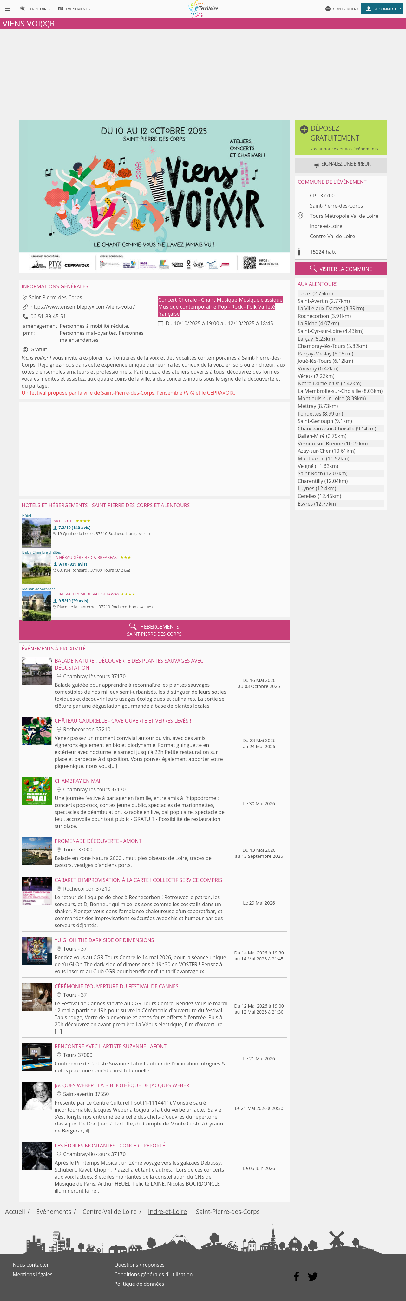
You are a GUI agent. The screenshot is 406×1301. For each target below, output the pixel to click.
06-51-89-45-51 (48, 316)
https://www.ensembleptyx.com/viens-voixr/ (82, 306)
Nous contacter (31, 1264)
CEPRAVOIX (220, 392)
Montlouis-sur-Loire (321, 398)
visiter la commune (341, 268)
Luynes (306, 488)
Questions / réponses (139, 1264)
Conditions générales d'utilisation (153, 1274)
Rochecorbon (313, 316)
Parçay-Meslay (315, 353)
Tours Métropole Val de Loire (344, 215)
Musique (228, 299)
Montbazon (311, 458)
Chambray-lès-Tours (321, 345)
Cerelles (307, 495)
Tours (304, 293)
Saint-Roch (310, 473)
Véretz (305, 376)
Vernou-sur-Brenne (320, 443)
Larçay (305, 338)
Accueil (15, 1211)
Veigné (306, 466)
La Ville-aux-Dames (320, 308)
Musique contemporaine (188, 306)
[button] (341, 137)
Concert (168, 299)
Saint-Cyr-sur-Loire (320, 330)
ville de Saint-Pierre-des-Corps (118, 392)
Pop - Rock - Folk (238, 306)
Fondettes (309, 413)
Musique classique (260, 299)
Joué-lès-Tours (314, 360)
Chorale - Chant (198, 299)
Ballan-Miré (311, 435)
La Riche (308, 323)
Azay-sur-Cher (314, 450)
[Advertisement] (203, 73)
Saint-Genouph (315, 420)
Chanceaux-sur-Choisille (326, 428)
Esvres (305, 503)
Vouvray (307, 368)
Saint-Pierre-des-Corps (336, 205)
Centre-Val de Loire (332, 236)
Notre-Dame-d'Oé (319, 383)
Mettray (307, 406)
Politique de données (139, 1283)
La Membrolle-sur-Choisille (329, 391)
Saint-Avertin (313, 301)
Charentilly (310, 481)
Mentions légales (32, 1274)
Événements (53, 1211)
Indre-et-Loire (326, 226)
